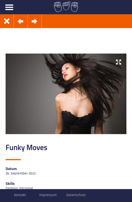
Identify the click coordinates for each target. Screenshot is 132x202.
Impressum (48, 195)
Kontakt (20, 195)
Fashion (12, 188)
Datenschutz (75, 195)
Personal (26, 188)
